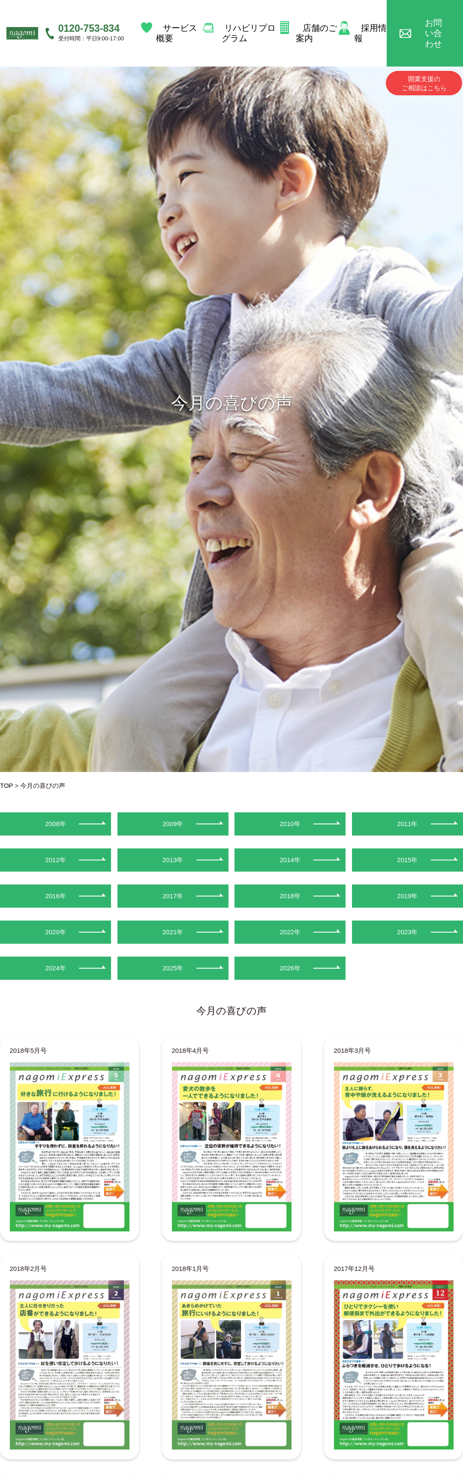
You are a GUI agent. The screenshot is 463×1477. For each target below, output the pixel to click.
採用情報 (369, 20)
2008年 (55, 823)
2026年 (290, 968)
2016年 (55, 896)
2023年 (407, 932)
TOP (6, 785)
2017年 (172, 896)
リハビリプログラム (247, 20)
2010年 (290, 823)
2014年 (290, 859)
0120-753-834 (89, 15)
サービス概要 (177, 20)
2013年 (172, 859)
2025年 (172, 968)
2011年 (407, 823)
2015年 (407, 859)
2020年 (55, 932)
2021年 (172, 932)
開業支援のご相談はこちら (424, 58)
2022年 (290, 932)
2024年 (55, 968)
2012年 (55, 859)
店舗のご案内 (317, 20)
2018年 (290, 896)
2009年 (172, 823)
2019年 (407, 896)
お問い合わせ (431, 20)
